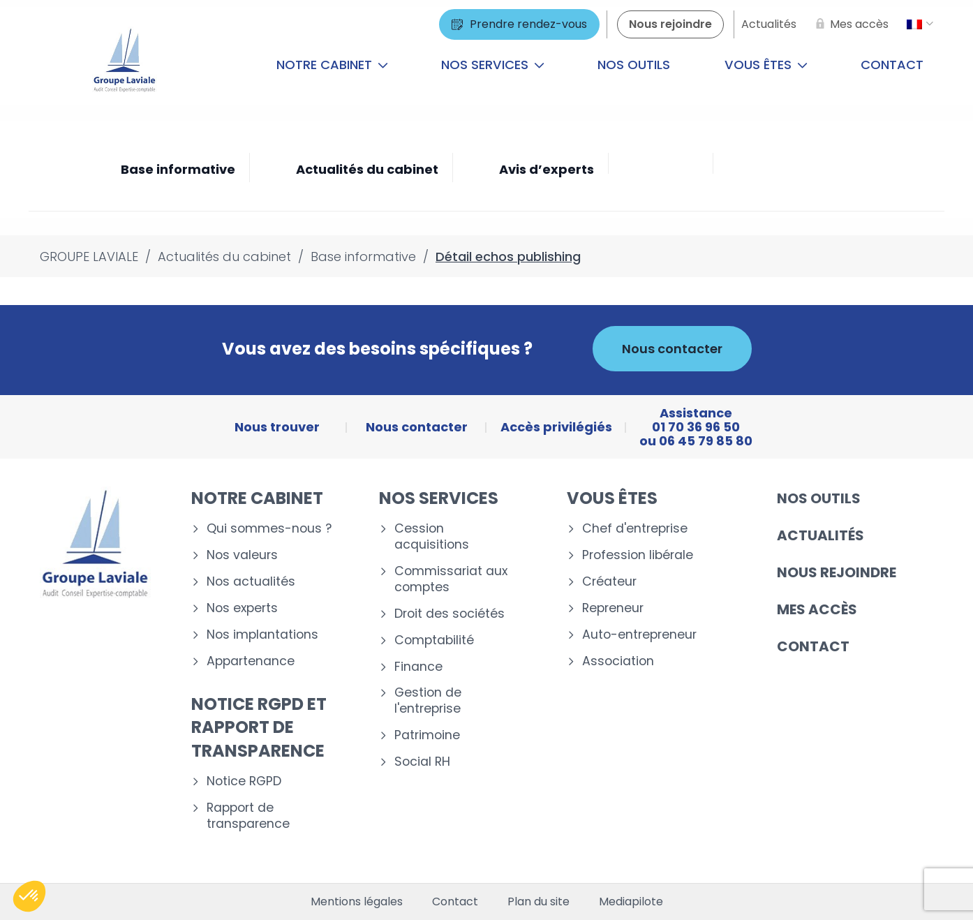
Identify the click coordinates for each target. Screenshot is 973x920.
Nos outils (633, 64)
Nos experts (242, 608)
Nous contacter (672, 348)
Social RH (422, 762)
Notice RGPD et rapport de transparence (259, 727)
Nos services (492, 64)
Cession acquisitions (431, 537)
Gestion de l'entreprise (427, 701)
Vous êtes (766, 64)
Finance (418, 667)
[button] (29, 896)
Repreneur (613, 608)
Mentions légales (357, 902)
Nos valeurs (242, 555)
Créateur (609, 582)
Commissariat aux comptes (450, 579)
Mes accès (817, 609)
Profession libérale (637, 555)
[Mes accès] (849, 24)
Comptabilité (434, 640)
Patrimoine (427, 735)
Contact (892, 64)
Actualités (820, 535)
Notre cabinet (332, 64)
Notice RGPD (244, 781)
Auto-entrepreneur (639, 635)
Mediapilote (631, 902)
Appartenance (251, 661)
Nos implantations (262, 635)
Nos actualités (251, 582)
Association (618, 661)
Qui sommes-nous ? (269, 529)
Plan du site (538, 902)
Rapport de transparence (248, 816)
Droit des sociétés (449, 614)
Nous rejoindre (836, 572)
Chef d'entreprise (635, 529)
